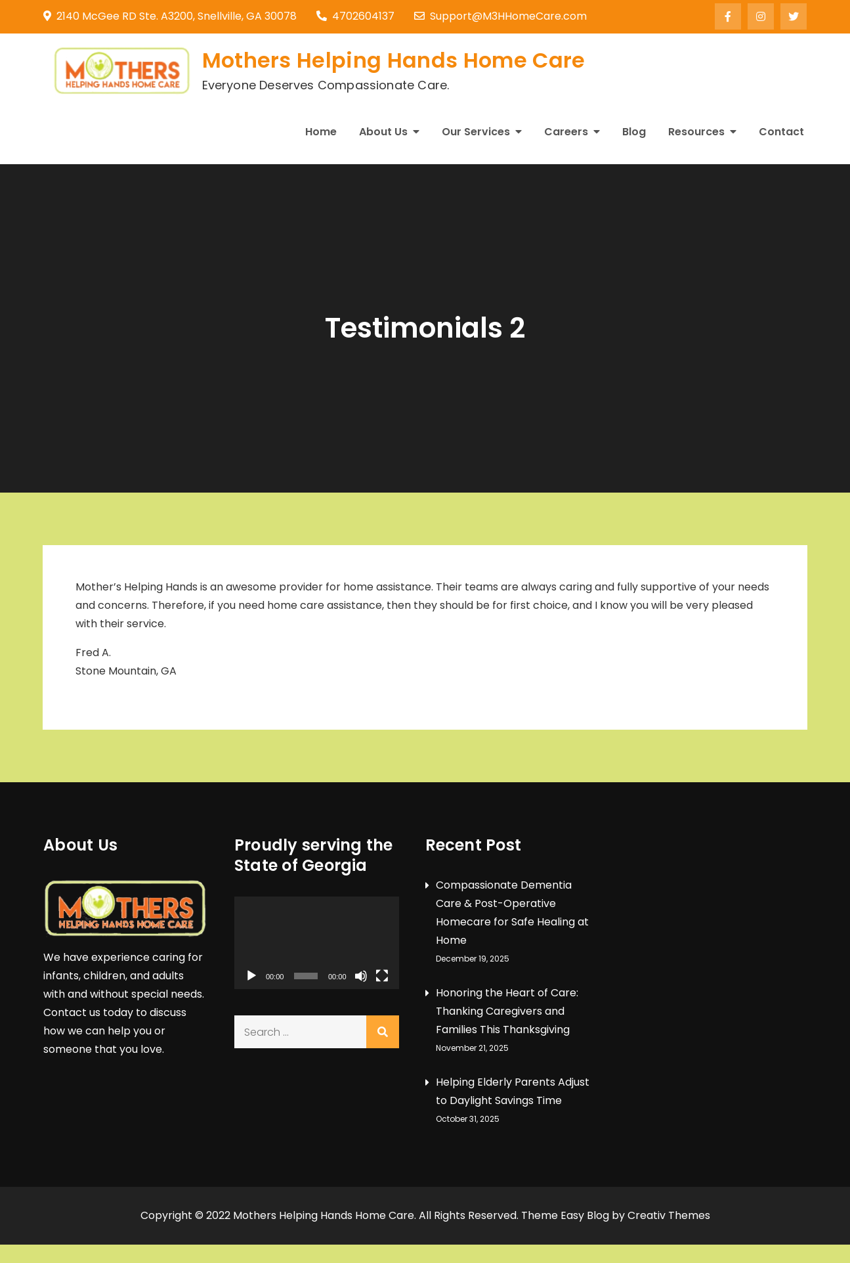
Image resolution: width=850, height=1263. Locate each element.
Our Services (476, 131)
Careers (566, 131)
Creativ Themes (668, 1215)
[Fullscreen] (382, 976)
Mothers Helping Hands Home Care (393, 60)
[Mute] (361, 976)
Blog (634, 131)
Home (321, 131)
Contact (781, 131)
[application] (316, 943)
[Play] (251, 976)
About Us (383, 131)
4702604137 (355, 16)
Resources (696, 131)
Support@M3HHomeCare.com (500, 16)
